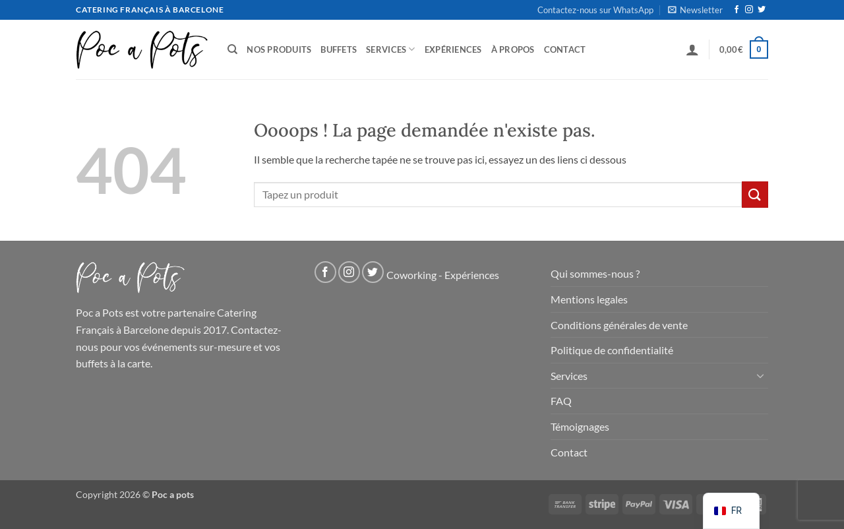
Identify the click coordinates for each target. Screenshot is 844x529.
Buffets (338, 49)
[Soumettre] (755, 194)
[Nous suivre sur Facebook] (736, 10)
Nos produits (279, 49)
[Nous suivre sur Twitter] (762, 10)
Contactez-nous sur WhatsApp (595, 10)
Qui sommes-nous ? (595, 273)
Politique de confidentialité (612, 350)
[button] (695, 9)
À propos (513, 49)
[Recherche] (232, 49)
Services (390, 49)
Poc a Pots (99, 312)
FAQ (561, 400)
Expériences (453, 49)
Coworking (411, 275)
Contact (565, 49)
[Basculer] (760, 375)
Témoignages (580, 426)
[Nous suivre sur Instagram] (749, 10)
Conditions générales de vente (619, 325)
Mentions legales (589, 299)
